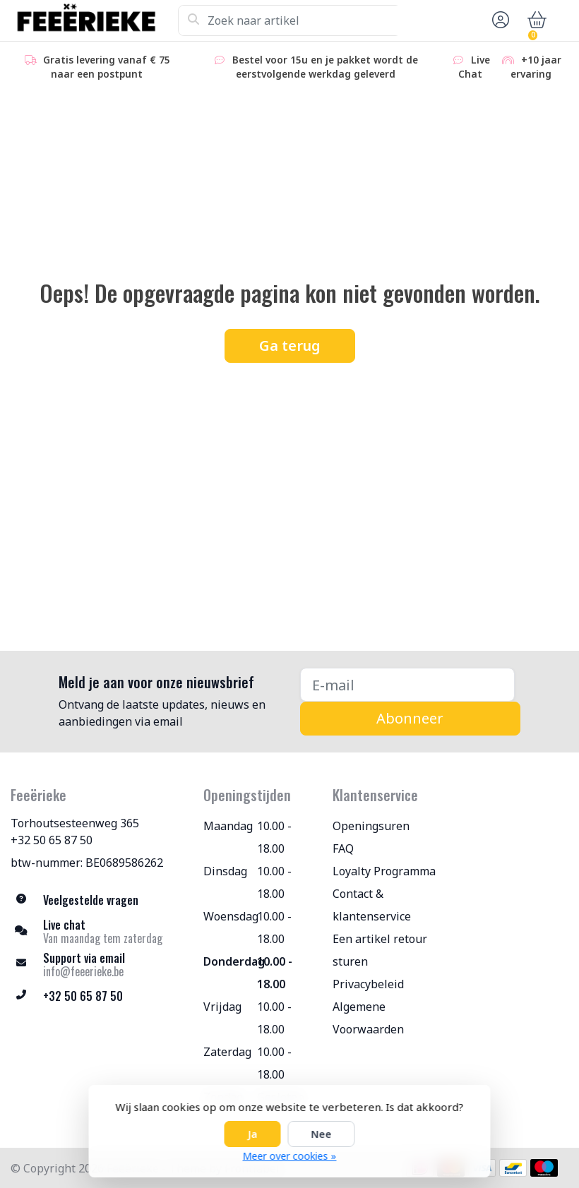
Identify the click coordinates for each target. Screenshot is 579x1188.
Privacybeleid (368, 984)
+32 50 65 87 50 (51, 840)
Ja (253, 1134)
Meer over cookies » (290, 1156)
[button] (498, 20)
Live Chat (470, 66)
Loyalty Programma (384, 871)
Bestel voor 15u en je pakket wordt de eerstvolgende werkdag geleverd (315, 66)
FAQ (343, 848)
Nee (321, 1134)
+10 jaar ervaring (531, 66)
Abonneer (409, 718)
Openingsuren (371, 826)
